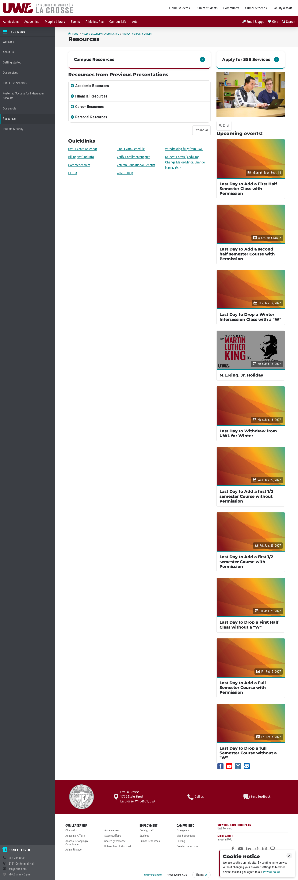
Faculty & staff (282, 8)
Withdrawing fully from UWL (184, 149)
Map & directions (186, 835)
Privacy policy (271, 872)
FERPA (72, 173)
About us (8, 52)
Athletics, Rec (95, 22)
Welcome (8, 42)
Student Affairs (112, 835)
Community (231, 8)
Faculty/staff (146, 830)
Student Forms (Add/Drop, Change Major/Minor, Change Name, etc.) (185, 162)
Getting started (12, 62)
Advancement (111, 830)
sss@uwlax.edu (18, 869)
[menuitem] (10, 21)
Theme (201, 875)
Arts (134, 22)
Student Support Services (137, 33)
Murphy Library (55, 22)
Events (75, 22)
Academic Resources (92, 85)
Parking (181, 841)
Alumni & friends (256, 8)
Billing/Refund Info (81, 157)
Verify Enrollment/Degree (133, 157)
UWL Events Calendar (82, 149)
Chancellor (71, 830)
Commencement (79, 165)
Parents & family (13, 129)
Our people (9, 108)
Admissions (11, 22)
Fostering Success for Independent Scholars (24, 96)
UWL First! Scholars (15, 83)
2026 (184, 875)
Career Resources (89, 106)
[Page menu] (27, 32)
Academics (31, 22)
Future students (179, 8)
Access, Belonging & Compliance (100, 33)
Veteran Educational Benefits (136, 165)
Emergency (183, 830)
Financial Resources (91, 96)
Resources (9, 119)
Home (73, 33)
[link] (250, 60)
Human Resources (149, 841)
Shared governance (115, 841)
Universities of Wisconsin (118, 846)
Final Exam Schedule (131, 149)
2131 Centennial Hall (21, 863)
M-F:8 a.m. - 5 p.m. (20, 874)
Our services (27, 74)
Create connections (187, 846)
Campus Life (117, 22)
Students (144, 835)
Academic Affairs (75, 835)
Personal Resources (91, 117)
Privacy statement (152, 875)
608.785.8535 (17, 858)
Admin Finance (73, 849)
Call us (195, 797)
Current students (207, 8)
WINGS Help (125, 173)
